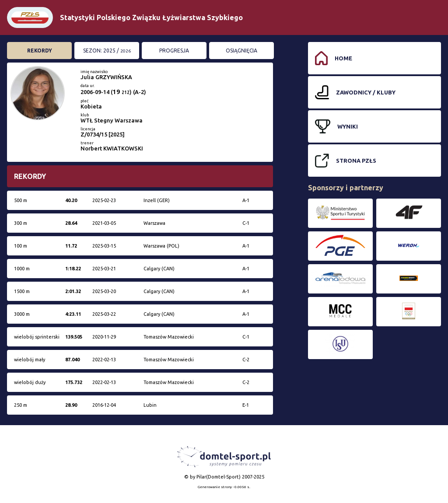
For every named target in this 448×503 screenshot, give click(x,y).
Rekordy (39, 50)
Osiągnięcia (241, 50)
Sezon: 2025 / (107, 50)
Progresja (174, 50)
